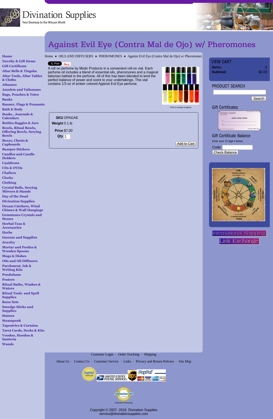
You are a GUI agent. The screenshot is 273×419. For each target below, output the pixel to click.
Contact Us (81, 361)
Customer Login (102, 354)
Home (49, 56)
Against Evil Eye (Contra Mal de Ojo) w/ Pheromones (165, 56)
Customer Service (106, 361)
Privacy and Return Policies (155, 361)
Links (127, 361)
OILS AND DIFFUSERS (76, 56)
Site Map (185, 361)
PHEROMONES (110, 56)
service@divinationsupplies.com (123, 414)
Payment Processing (124, 403)
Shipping (150, 354)
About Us (62, 361)
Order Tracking (128, 354)
